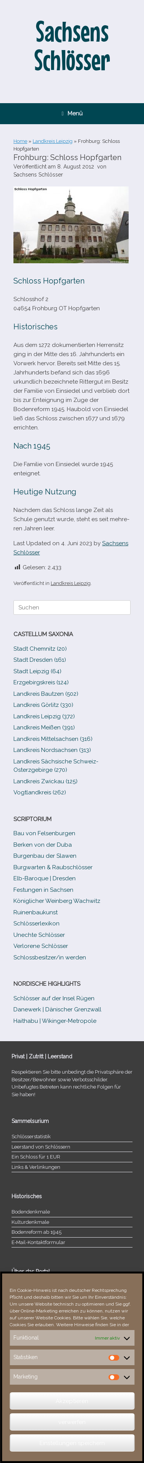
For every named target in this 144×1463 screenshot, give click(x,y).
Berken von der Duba (42, 844)
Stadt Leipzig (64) (37, 671)
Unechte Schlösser (39, 935)
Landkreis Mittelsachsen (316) (53, 739)
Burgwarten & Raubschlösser (53, 867)
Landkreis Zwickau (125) (45, 781)
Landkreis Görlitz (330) (43, 705)
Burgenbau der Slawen (44, 855)
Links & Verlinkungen (36, 1167)
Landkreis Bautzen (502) (45, 693)
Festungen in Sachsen (43, 889)
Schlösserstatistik (31, 1136)
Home (20, 141)
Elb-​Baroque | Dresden (44, 878)
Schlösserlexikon (36, 923)
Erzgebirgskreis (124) (41, 682)
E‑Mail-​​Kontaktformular (38, 1242)
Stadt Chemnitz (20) (40, 648)
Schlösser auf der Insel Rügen (53, 998)
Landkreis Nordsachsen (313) (52, 750)
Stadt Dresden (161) (39, 659)
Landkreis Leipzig (53, 141)
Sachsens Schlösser (38, 175)
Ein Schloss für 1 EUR (36, 1157)
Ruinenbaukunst (35, 912)
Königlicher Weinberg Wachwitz (56, 901)
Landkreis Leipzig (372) (44, 716)
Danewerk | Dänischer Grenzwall (57, 1009)
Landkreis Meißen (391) (44, 727)
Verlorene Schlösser (40, 946)
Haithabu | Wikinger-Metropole (54, 1020)
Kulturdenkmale (30, 1222)
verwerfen (72, 1422)
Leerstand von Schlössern (41, 1147)
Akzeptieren (72, 1401)
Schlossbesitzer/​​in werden (49, 957)
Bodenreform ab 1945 (36, 1232)
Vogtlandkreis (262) (39, 792)
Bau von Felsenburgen (44, 833)
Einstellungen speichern (72, 1443)
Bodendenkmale (31, 1212)
